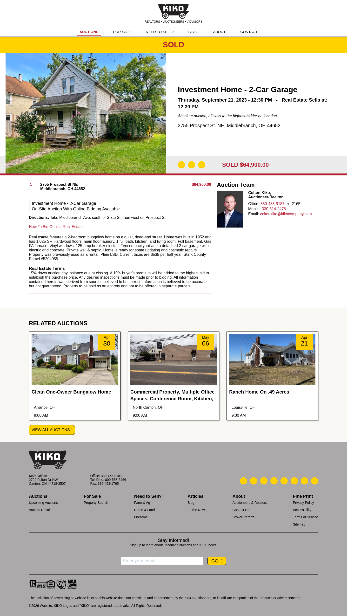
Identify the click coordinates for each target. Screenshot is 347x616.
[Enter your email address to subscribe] (162, 561)
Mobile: (254, 209)
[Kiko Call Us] (243, 480)
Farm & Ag (142, 503)
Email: (253, 214)
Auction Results (40, 510)
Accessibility (302, 510)
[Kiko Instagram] (314, 480)
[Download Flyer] (181, 164)
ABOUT (219, 32)
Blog (191, 503)
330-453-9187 (272, 204)
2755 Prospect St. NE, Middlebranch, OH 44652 (229, 125)
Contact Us (241, 510)
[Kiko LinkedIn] (284, 480)
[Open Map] (191, 164)
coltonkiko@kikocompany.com (286, 214)
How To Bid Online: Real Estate (56, 227)
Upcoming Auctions (43, 503)
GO (215, 560)
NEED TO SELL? (160, 32)
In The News (197, 510)
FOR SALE (122, 32)
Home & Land (144, 510)
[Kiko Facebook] (274, 480)
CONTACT (248, 32)
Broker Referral (244, 517)
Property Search (96, 503)
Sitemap (299, 524)
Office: (253, 204)
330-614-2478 (274, 209)
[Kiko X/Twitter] (294, 480)
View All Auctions (51, 430)
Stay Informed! (173, 540)
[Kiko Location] (263, 480)
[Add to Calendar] (201, 164)
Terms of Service (305, 517)
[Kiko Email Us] (253, 480)
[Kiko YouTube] (304, 480)
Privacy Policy (303, 503)
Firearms (140, 517)
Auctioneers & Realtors (250, 503)
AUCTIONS (89, 32)
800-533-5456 (115, 480)
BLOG (193, 32)
